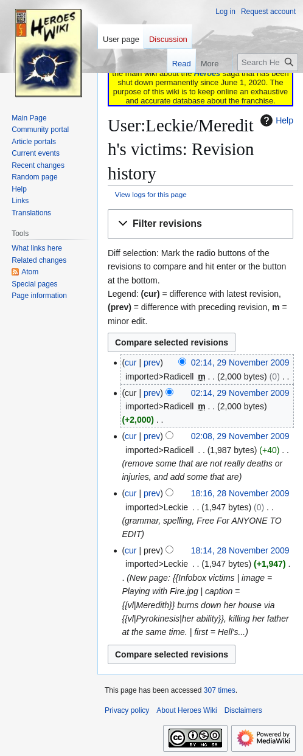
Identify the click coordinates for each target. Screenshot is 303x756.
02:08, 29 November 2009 (240, 436)
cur (130, 362)
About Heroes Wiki (186, 710)
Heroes (207, 73)
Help (275, 120)
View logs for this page (151, 194)
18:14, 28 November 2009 (240, 550)
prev (152, 362)
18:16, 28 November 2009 (240, 493)
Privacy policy (127, 710)
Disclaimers (243, 710)
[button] (200, 224)
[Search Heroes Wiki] (267, 62)
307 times (219, 690)
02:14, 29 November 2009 (240, 362)
